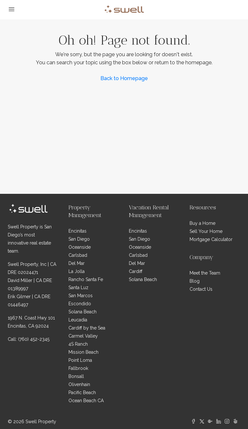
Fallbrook (78, 368)
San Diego (79, 239)
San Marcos (80, 295)
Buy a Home (202, 223)
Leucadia (77, 319)
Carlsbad (77, 255)
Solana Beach (82, 311)
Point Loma (80, 360)
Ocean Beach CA (86, 400)
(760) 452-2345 (33, 339)
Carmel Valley (83, 336)
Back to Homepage (124, 78)
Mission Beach (83, 352)
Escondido (79, 303)
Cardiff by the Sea (86, 327)
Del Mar (76, 263)
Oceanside (79, 247)
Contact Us (201, 289)
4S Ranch (78, 344)
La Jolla (76, 271)
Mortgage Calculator (211, 239)
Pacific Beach (82, 392)
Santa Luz (78, 287)
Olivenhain (79, 384)
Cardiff (135, 271)
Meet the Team (205, 273)
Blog (195, 281)
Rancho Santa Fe (85, 279)
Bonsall (76, 376)
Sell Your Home (206, 231)
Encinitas (77, 231)
